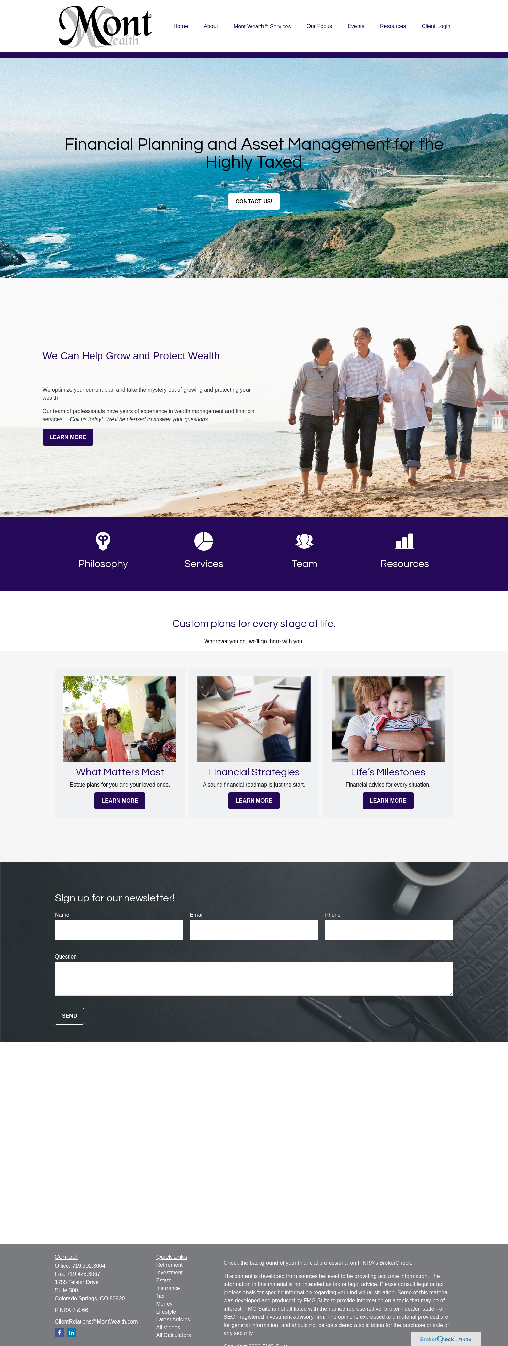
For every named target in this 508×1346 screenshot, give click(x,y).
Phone (332, 915)
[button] (181, 26)
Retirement (169, 1265)
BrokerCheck (395, 1263)
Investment (169, 1273)
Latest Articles (173, 1320)
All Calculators (173, 1335)
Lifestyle (166, 1312)
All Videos (168, 1327)
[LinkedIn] (71, 1332)
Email (197, 915)
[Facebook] (59, 1332)
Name (62, 915)
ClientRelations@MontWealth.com (96, 1322)
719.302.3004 (88, 1266)
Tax (160, 1296)
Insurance (168, 1288)
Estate (164, 1280)
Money (164, 1304)
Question (66, 957)
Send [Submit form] (69, 1016)
